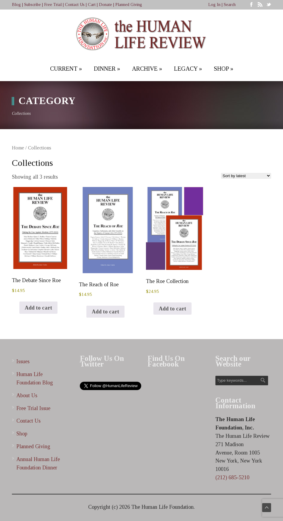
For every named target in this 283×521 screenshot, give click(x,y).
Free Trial (53, 4)
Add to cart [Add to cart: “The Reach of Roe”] (105, 312)
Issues (22, 361)
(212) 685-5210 (232, 477)
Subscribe (32, 4)
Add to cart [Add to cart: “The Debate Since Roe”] (38, 308)
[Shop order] (246, 176)
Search (230, 4)
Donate (105, 4)
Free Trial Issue (33, 408)
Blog (16, 4)
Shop (21, 434)
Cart (92, 4)
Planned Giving (128, 4)
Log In (214, 4)
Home (18, 148)
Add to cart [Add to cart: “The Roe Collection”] (172, 309)
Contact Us (75, 4)
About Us (26, 395)
